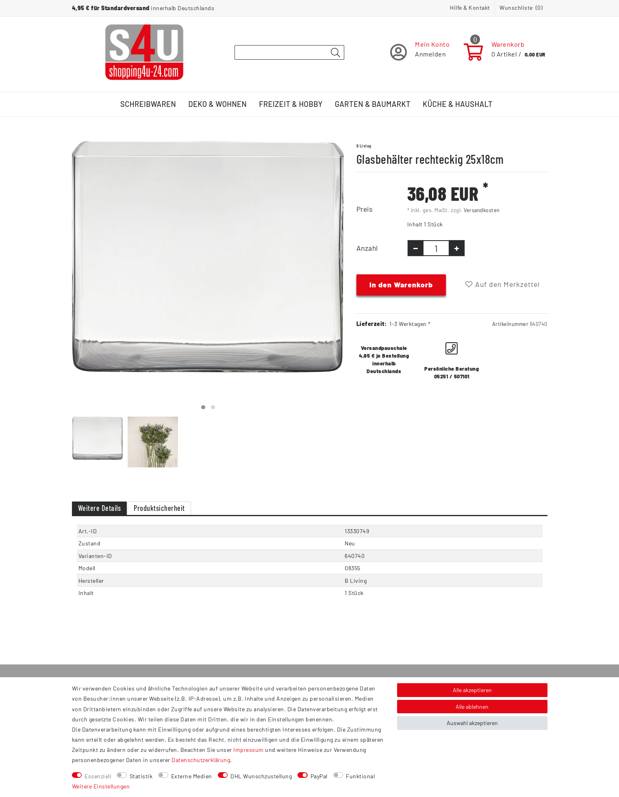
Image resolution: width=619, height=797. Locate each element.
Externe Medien (191, 776)
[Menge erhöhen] (456, 248)
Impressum (248, 749)
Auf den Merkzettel (502, 284)
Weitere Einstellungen (101, 786)
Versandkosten (482, 210)
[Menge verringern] (415, 248)
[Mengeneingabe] (436, 248)
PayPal (319, 776)
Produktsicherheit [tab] (159, 508)
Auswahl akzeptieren (472, 722)
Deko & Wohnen (217, 104)
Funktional (360, 776)
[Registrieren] (420, 52)
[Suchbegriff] (289, 52)
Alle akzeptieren (472, 689)
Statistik (141, 776)
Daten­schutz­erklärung (201, 759)
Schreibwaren (148, 104)
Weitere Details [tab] (99, 508)
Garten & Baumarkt (372, 104)
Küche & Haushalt (458, 104)
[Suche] (335, 53)
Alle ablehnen (472, 706)
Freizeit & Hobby (291, 104)
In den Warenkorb (401, 284)
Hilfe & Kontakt (470, 7)
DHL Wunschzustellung (261, 776)
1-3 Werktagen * (410, 323)
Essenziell (98, 776)
